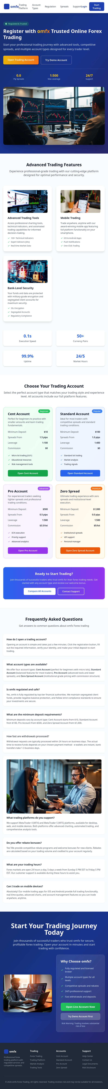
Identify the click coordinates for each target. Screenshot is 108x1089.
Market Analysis (37, 1063)
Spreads (64, 6)
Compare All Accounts (39, 591)
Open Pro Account (27, 550)
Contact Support (71, 591)
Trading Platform (23, 6)
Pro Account (61, 1063)
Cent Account (62, 1056)
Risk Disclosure (89, 1067)
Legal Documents (90, 1063)
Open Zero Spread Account (80, 550)
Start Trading (97, 6)
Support (77, 6)
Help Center (87, 1056)
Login (84, 6)
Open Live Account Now (80, 1006)
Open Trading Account (21, 59)
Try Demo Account (56, 60)
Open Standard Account (80, 473)
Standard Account (64, 1060)
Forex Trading (36, 1056)
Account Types (36, 6)
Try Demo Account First (80, 1016)
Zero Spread (61, 1067)
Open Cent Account (28, 473)
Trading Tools (36, 1067)
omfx (14, 6)
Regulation (50, 6)
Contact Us (87, 1060)
